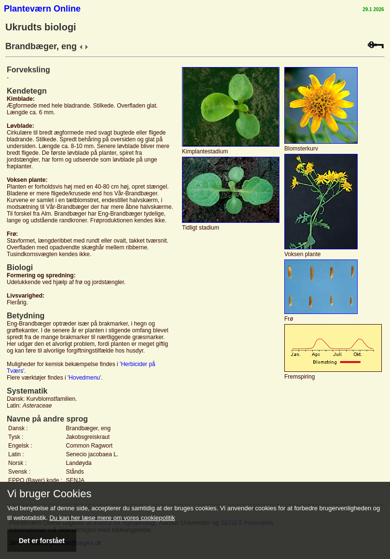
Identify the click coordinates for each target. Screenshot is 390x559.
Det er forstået (42, 541)
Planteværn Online (42, 9)
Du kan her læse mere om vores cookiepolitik (112, 517)
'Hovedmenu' (84, 377)
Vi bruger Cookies (49, 494)
